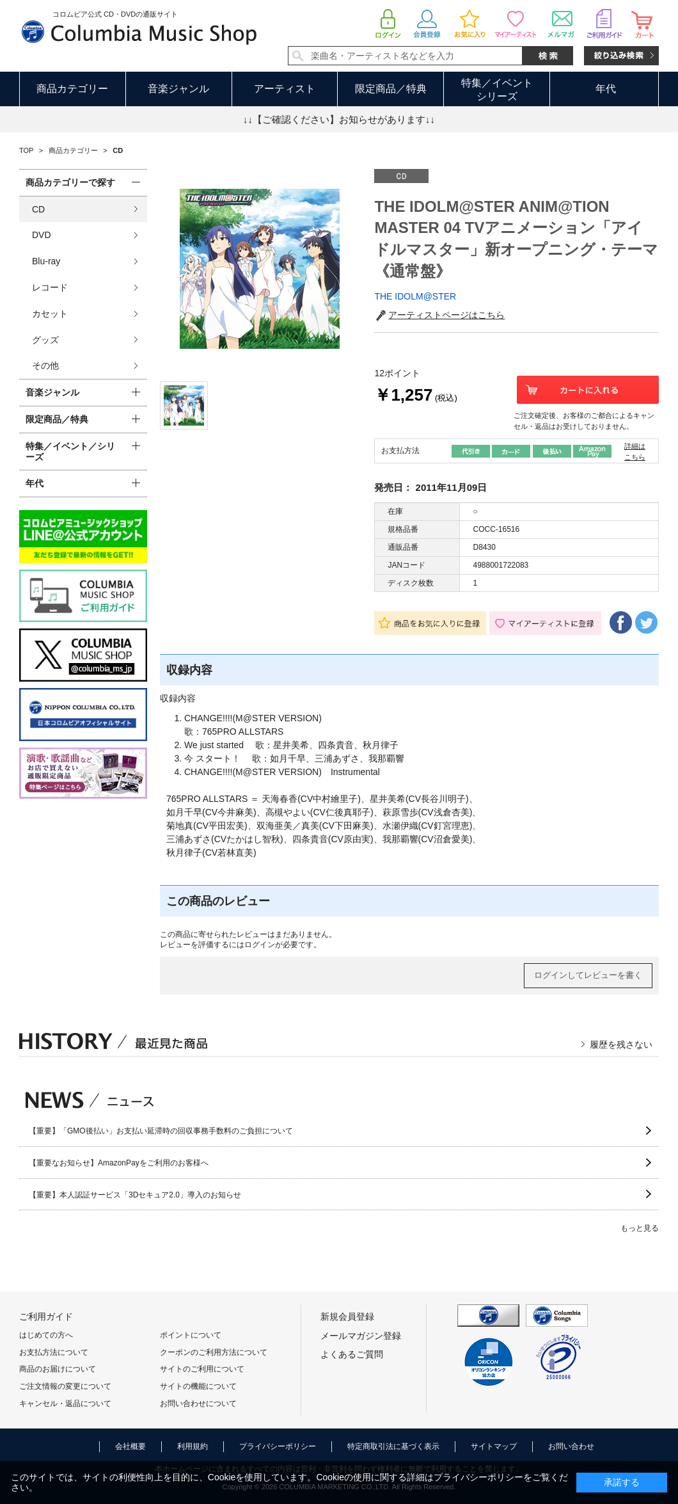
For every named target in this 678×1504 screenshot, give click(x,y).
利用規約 (192, 1446)
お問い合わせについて (198, 1403)
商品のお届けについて (57, 1368)
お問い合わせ (571, 1446)
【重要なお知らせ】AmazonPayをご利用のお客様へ (119, 1162)
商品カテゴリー (72, 88)
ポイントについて (190, 1335)
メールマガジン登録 (360, 1336)
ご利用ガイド (46, 1316)
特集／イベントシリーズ (497, 89)
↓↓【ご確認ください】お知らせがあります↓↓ (339, 119)
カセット (50, 313)
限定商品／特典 (391, 88)
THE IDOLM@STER (415, 296)
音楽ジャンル (178, 88)
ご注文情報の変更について (65, 1386)
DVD (41, 235)
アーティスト (284, 88)
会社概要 (130, 1446)
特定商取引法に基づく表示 (393, 1446)
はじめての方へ (46, 1335)
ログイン (259, 944)
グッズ (45, 340)
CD (38, 209)
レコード (50, 287)
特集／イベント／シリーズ (70, 451)
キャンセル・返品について (65, 1403)
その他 (45, 365)
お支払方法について (53, 1352)
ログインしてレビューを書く (588, 975)
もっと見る (639, 1228)
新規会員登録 (347, 1316)
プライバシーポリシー (277, 1446)
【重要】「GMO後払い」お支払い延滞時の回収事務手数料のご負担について (161, 1130)
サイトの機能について (198, 1386)
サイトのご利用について (202, 1368)
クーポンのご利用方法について (213, 1352)
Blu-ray (46, 261)
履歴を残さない (621, 1044)
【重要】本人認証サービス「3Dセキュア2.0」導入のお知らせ (135, 1194)
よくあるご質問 (351, 1354)
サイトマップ (494, 1446)
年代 (605, 88)
